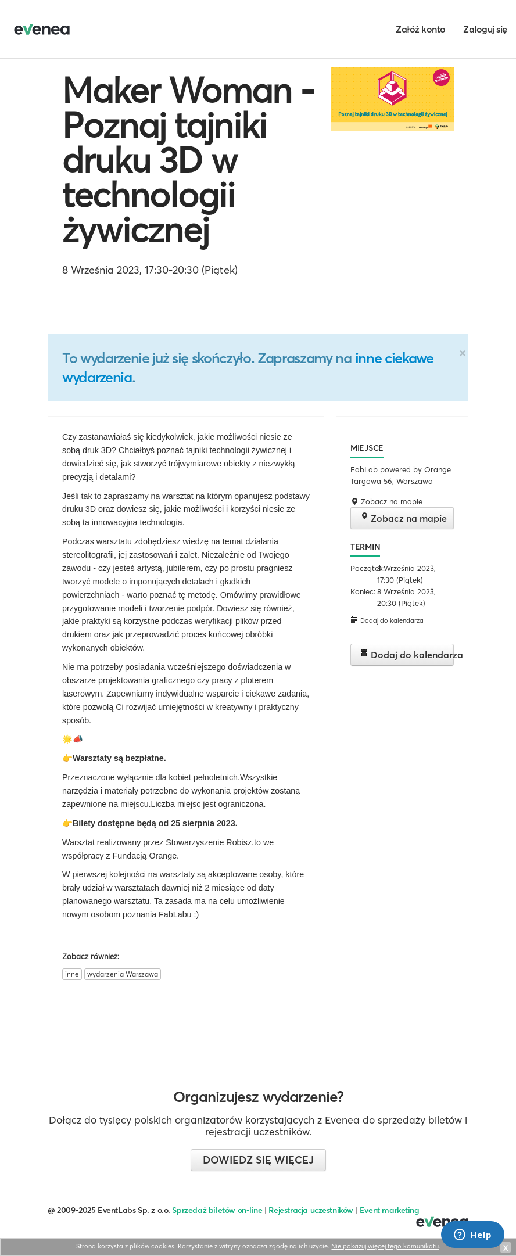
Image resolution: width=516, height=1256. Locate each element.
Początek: (362, 568)
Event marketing (390, 1210)
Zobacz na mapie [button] (386, 501)
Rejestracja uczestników (310, 1210)
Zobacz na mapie (403, 518)
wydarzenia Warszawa (122, 974)
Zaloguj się (485, 29)
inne (72, 974)
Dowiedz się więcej (258, 1160)
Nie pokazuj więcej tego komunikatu (385, 1246)
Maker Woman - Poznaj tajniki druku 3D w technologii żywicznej (188, 160)
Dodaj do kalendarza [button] (387, 620)
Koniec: (362, 591)
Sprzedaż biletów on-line (217, 1210)
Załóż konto (421, 29)
